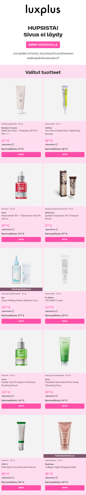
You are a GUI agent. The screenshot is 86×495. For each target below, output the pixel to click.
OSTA (21, 154)
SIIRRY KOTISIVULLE (43, 44)
